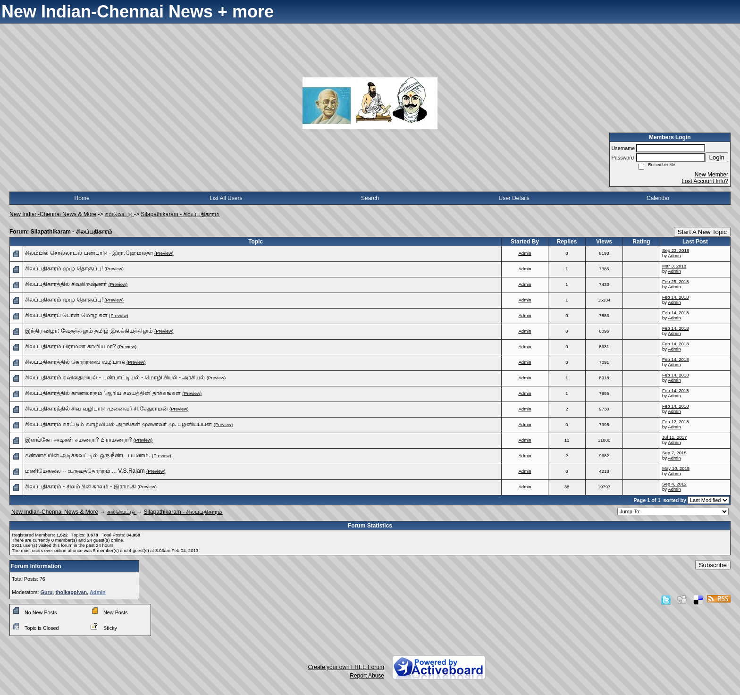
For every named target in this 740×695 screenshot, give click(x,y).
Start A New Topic (702, 231)
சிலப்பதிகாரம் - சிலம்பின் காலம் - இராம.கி (80, 486)
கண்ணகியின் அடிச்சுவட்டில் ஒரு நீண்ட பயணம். (88, 455)
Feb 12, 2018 (675, 421)
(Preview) (164, 253)
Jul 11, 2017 (674, 437)
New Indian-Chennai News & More (52, 214)
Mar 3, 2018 (674, 265)
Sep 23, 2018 (675, 250)
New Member (711, 174)
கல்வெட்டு (119, 214)
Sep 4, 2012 (674, 483)
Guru (47, 592)
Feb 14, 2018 (675, 297)
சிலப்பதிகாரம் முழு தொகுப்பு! (64, 268)
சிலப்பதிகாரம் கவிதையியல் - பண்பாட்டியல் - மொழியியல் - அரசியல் (115, 377)
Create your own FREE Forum (346, 667)
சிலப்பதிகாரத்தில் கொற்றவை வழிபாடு (75, 362)
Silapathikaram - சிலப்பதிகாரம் (180, 214)
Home (82, 198)
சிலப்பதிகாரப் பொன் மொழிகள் (66, 315)
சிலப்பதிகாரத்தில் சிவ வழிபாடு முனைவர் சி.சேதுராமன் (96, 408)
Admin (524, 253)
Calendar (658, 198)
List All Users (226, 198)
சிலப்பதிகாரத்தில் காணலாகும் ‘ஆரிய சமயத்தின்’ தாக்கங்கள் (103, 393)
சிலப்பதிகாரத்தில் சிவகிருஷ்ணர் (66, 284)
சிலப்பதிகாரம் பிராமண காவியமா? (70, 346)
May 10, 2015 (676, 468)
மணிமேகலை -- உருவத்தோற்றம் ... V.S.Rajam (85, 471)
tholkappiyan (71, 592)
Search (370, 198)
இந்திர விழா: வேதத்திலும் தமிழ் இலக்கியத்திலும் (89, 330)
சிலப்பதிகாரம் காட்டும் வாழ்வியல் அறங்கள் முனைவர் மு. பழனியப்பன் (118, 424)
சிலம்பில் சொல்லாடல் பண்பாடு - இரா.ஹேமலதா (89, 253)
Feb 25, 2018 (675, 281)
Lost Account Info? (704, 181)
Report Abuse (367, 675)
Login (716, 157)
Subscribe (713, 565)
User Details (513, 198)
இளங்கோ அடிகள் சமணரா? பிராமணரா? (78, 439)
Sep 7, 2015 (674, 452)
